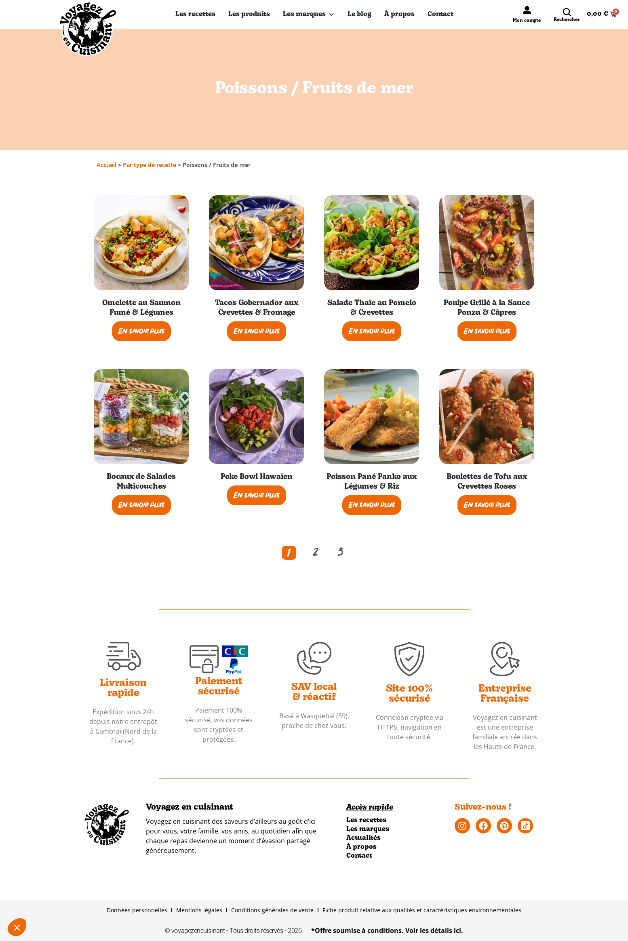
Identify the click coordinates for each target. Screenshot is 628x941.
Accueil (106, 165)
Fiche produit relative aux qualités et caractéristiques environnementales (421, 910)
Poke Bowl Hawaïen (257, 477)
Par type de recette (149, 165)
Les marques (309, 14)
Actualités (363, 838)
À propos (399, 14)
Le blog (359, 14)
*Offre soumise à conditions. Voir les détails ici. (387, 930)
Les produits (249, 14)
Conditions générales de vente (272, 910)
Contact (440, 14)
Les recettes (195, 14)
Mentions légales (199, 910)
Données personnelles (137, 910)
